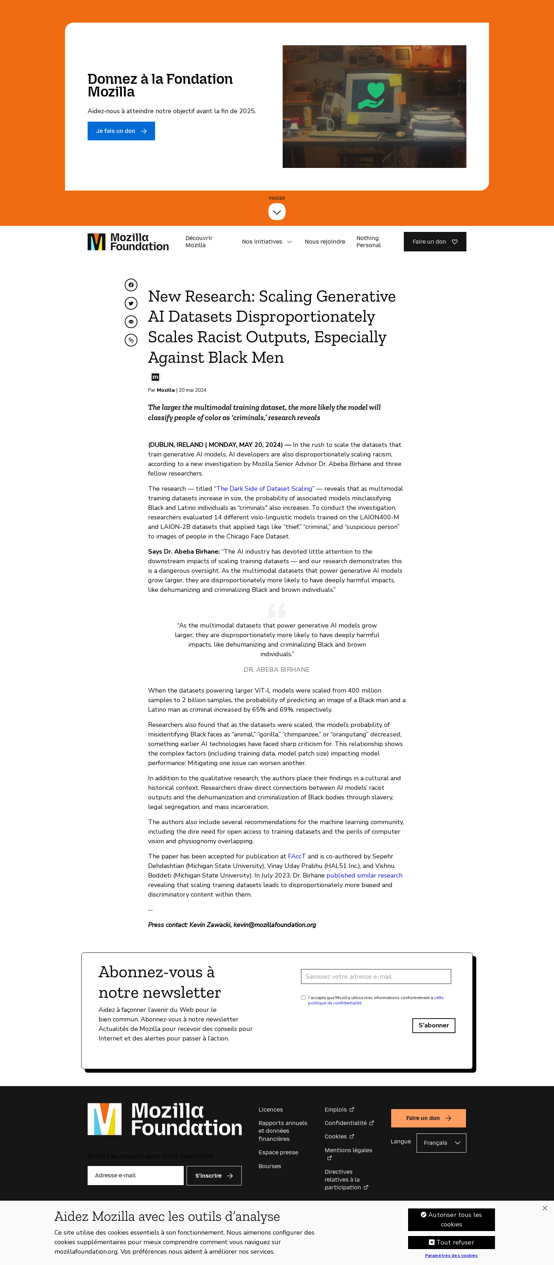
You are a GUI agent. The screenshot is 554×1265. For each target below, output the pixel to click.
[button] (289, 241)
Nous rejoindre (325, 241)
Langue (401, 1141)
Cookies (336, 1136)
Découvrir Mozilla (199, 241)
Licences (271, 1109)
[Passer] (277, 211)
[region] (277, 1233)
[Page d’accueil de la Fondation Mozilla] (128, 241)
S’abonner (434, 1025)
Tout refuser (455, 1242)
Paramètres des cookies (451, 1255)
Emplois (336, 1109)
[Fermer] (545, 1208)
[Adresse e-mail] (376, 976)
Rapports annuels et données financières (283, 1131)
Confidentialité (346, 1123)
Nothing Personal (368, 241)
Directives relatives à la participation (343, 1179)
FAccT (297, 856)
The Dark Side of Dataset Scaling (264, 488)
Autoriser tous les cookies (455, 1220)
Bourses (270, 1166)
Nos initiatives (262, 241)
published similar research (364, 875)
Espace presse (278, 1152)
